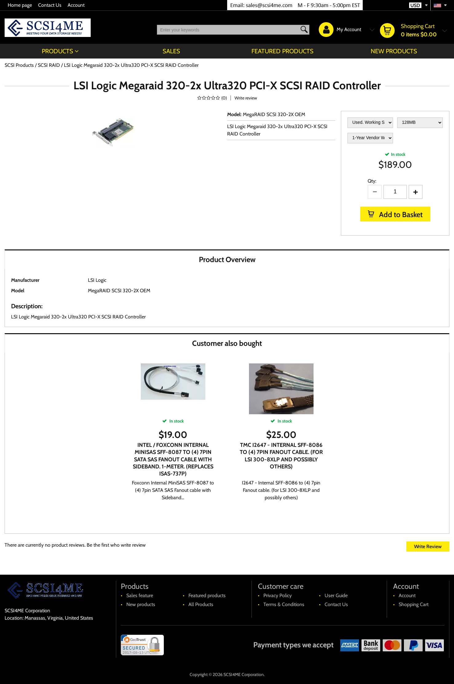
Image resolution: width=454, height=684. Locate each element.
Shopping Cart (413, 604)
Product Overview (227, 259)
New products (394, 51)
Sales (171, 51)
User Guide (336, 595)
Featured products (282, 51)
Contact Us (49, 5)
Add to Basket (400, 214)
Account (76, 5)
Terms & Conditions (283, 604)
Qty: (372, 181)
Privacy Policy (277, 595)
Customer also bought (227, 343)
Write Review (428, 546)
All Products (200, 604)
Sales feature (139, 595)
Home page (20, 5)
